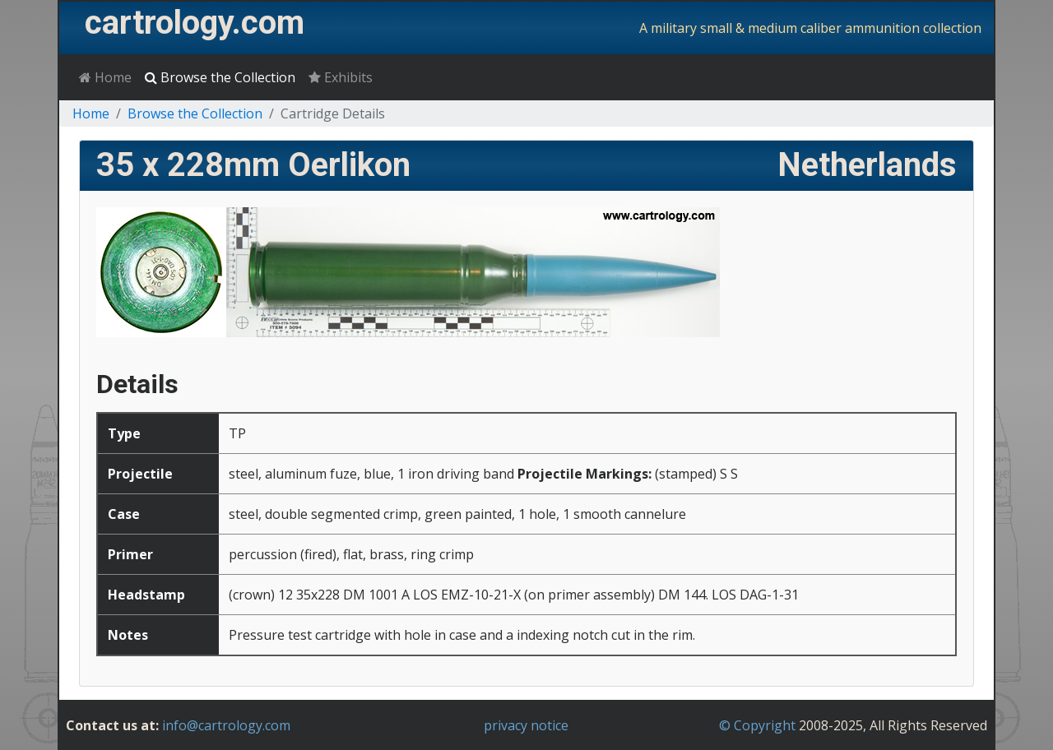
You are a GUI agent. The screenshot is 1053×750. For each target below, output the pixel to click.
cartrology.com (194, 22)
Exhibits (340, 77)
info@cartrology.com (226, 725)
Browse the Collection (220, 77)
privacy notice (526, 725)
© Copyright (757, 725)
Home (105, 77)
